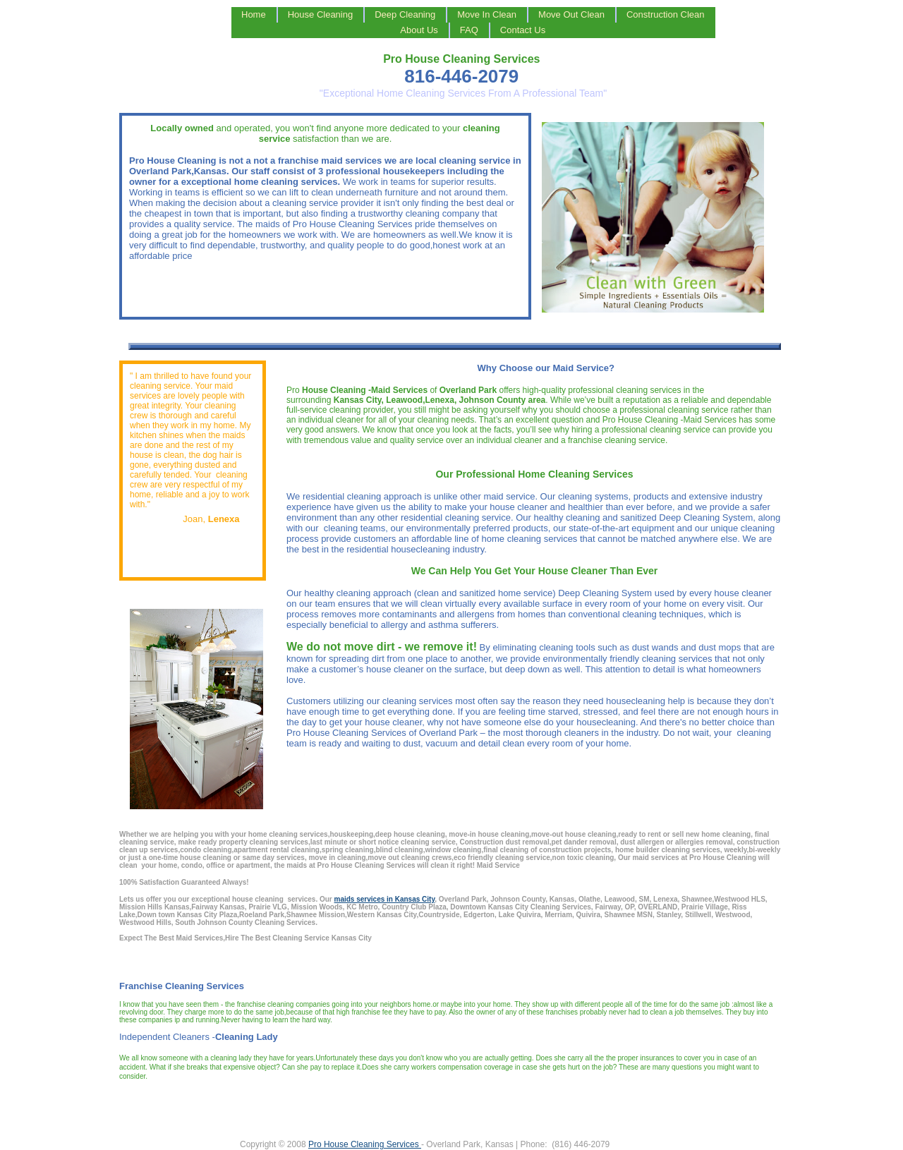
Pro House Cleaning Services (364, 1144)
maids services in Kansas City (384, 899)
